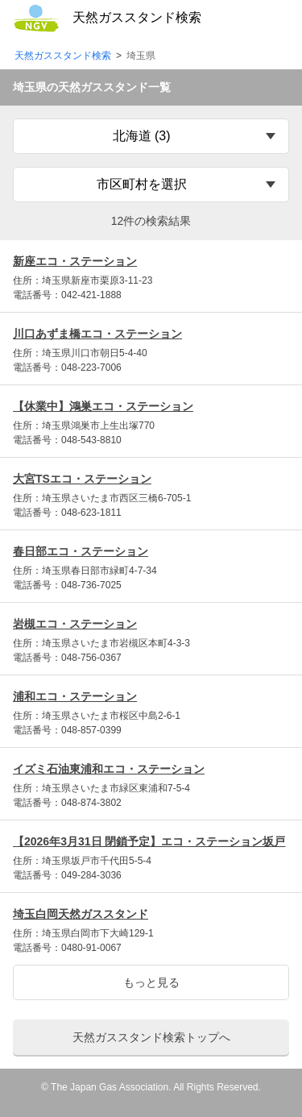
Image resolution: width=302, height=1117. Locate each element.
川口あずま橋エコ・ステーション (97, 333)
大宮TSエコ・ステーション (82, 478)
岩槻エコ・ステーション (75, 623)
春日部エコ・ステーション (80, 551)
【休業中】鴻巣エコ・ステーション (103, 406)
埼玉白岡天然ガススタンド (80, 913)
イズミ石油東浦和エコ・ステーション (109, 768)
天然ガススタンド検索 (62, 56)
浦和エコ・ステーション (75, 696)
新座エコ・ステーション (75, 261)
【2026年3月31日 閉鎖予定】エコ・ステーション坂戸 (149, 841)
